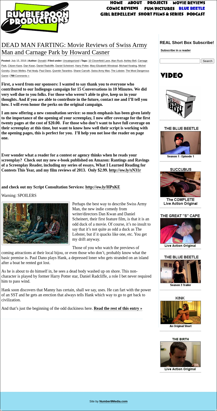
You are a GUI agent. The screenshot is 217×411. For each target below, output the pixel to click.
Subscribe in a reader (176, 50)
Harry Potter (82, 65)
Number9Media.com (113, 401)
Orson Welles (18, 70)
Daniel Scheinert (64, 65)
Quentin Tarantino (62, 70)
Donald (42, 60)
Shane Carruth (82, 70)
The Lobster (117, 70)
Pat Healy (32, 70)
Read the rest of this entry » (118, 308)
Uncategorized (71, 60)
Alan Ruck (117, 60)
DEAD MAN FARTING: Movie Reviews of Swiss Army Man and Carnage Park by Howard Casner (74, 48)
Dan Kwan (29, 65)
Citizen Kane (15, 65)
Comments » (19, 75)
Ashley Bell (130, 60)
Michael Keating (128, 65)
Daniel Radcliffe (45, 65)
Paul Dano (45, 70)
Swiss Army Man (100, 70)
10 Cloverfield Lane (99, 60)
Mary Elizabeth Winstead (104, 65)
